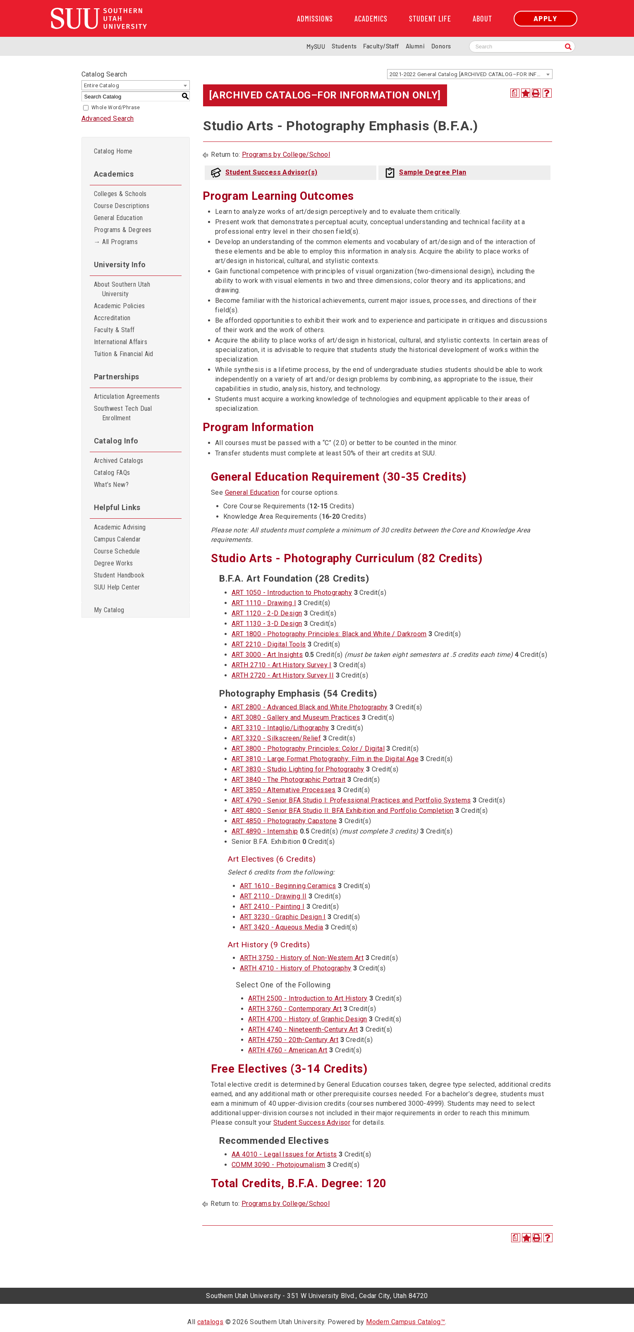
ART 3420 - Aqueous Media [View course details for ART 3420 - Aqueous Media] (281, 927)
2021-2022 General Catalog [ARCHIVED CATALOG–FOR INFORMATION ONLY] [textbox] (471, 74)
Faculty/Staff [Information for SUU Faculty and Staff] (381, 46)
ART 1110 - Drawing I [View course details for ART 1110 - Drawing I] (264, 603)
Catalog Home (113, 151)
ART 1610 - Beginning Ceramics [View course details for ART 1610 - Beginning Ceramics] (288, 886)
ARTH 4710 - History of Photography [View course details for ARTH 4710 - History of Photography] (296, 968)
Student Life (430, 18)
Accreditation (112, 318)
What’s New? (111, 485)
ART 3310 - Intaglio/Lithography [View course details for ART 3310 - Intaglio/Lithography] (280, 728)
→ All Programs (116, 242)
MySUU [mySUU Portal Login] (315, 46)
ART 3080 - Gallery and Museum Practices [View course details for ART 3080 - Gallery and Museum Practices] (296, 717)
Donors (441, 46)
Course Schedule (117, 551)
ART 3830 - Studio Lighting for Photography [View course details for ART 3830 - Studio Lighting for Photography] (298, 769)
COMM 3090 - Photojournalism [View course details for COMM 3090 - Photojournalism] (278, 1165)
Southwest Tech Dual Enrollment (123, 413)
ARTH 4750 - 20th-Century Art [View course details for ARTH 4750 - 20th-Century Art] (293, 1040)
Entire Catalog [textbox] (102, 85)
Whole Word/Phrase (115, 107)
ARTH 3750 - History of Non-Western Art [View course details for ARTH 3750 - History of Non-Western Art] (302, 958)
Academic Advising (120, 527)
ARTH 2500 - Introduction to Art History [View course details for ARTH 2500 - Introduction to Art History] (308, 998)
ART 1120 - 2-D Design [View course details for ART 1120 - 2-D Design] (267, 613)
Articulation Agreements (127, 396)
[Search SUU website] (522, 47)
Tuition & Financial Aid (123, 354)
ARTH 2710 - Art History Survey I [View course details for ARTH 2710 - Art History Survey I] (282, 665)
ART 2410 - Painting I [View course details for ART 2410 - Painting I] (272, 906)
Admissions (315, 18)
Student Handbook (119, 575)
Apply (545, 18)
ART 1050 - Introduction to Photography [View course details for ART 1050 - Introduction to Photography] (292, 593)
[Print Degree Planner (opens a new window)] (514, 93)
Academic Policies (119, 306)
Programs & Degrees (123, 230)
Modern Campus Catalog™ (405, 1322)
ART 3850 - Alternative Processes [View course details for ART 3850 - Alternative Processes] (284, 790)
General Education (118, 218)
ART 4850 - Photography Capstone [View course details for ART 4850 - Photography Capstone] (284, 821)
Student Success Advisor (311, 1122)
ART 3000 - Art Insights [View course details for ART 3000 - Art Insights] (267, 655)
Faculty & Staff (114, 330)
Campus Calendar (117, 539)
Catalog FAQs (112, 473)
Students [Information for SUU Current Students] (344, 46)
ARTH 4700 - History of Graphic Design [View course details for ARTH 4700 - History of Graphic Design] (307, 1019)
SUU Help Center (117, 587)
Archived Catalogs (119, 461)
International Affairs (120, 342)
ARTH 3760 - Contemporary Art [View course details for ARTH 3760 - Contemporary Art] (295, 1009)
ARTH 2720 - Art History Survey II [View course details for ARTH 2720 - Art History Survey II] (283, 675)
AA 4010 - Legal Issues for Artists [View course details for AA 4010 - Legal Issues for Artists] (284, 1154)
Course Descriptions (122, 206)
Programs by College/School (286, 154)
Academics (371, 18)
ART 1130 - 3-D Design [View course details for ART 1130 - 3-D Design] (267, 624)
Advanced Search (107, 118)
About (482, 18)
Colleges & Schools (120, 194)
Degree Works (113, 563)
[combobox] (470, 74)
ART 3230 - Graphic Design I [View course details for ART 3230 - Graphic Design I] (283, 917)
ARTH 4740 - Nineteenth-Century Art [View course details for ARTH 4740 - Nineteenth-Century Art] (303, 1029)
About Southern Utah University (122, 289)
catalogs (210, 1322)
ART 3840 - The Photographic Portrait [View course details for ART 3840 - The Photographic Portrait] (288, 779)
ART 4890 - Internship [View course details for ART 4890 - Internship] (265, 831)
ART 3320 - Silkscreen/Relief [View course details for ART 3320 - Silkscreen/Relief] (276, 738)
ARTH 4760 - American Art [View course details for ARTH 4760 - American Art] (288, 1050)
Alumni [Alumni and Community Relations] (415, 46)
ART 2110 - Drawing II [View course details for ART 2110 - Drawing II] (273, 896)
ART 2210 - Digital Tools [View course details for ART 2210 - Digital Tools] (269, 644)
